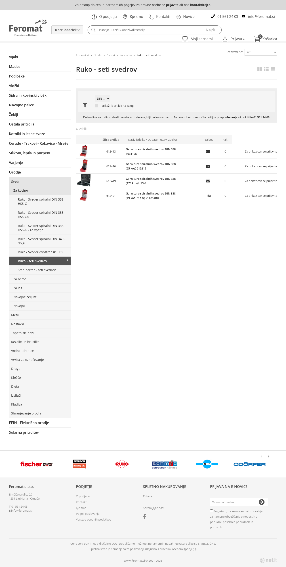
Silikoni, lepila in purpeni (29, 153)
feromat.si (82, 55)
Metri (15, 315)
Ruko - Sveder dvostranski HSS (40, 252)
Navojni (19, 306)
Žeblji (13, 114)
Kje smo (132, 16)
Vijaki (13, 56)
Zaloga (209, 140)
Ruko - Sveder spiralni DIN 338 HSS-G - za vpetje (40, 228)
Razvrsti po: (235, 52)
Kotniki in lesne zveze (27, 133)
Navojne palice (21, 105)
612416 (111, 166)
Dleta (15, 386)
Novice (185, 16)
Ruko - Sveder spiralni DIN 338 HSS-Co (40, 214)
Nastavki (17, 324)
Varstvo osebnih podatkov (93, 519)
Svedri (16, 181)
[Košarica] (265, 38)
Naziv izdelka (136, 140)
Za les (17, 288)
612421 (111, 196)
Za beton (20, 279)
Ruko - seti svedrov (32, 261)
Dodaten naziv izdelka (162, 140)
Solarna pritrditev (24, 432)
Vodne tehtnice (22, 351)
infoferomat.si (261, 16)
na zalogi (128, 105)
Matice (14, 66)
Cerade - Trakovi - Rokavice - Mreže (38, 143)
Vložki (14, 85)
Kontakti (159, 16)
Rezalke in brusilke (25, 342)
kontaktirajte (200, 5)
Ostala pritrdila (21, 124)
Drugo (15, 368)
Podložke (17, 76)
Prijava (238, 38)
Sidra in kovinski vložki (28, 95)
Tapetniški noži (22, 333)
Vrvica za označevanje (27, 360)
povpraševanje (227, 117)
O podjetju (104, 16)
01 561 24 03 (227, 16)
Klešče (16, 377)
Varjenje (16, 162)
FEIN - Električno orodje (29, 422)
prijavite (172, 5)
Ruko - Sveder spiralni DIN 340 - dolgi (41, 241)
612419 (111, 181)
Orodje (15, 172)
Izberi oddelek (67, 30)
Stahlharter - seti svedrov (37, 270)
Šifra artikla (111, 140)
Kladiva (16, 404)
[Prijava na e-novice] (261, 502)
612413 (111, 151)
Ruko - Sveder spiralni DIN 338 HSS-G (40, 201)
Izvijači (16, 395)
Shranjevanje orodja (26, 413)
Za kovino (20, 190)
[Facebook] (146, 517)
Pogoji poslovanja (87, 514)
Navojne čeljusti (25, 297)
